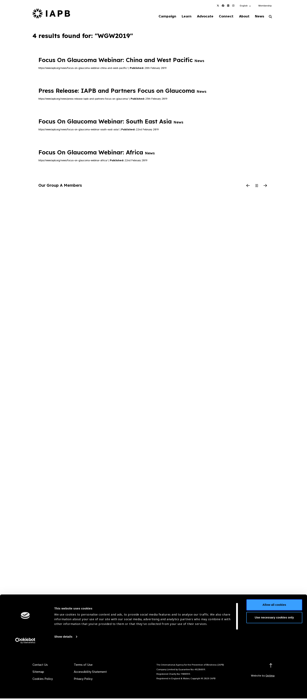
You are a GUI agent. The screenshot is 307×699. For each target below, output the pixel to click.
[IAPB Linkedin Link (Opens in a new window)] (228, 5)
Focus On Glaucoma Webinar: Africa (96, 152)
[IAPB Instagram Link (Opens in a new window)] (233, 5)
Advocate (200, 16)
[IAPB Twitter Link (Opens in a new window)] (218, 5)
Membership (265, 5)
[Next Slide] (265, 186)
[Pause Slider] (257, 186)
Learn (181, 16)
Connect (223, 16)
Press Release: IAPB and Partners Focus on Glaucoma (122, 91)
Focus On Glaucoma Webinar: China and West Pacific (121, 60)
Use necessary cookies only (274, 668)
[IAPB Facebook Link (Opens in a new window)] (223, 5)
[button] (246, 5)
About (242, 16)
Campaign (160, 16)
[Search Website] (270, 17)
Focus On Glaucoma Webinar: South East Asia (110, 122)
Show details (63, 687)
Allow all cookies (274, 655)
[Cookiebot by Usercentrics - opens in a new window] (25, 691)
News (258, 16)
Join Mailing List (253, 634)
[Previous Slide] (248, 186)
